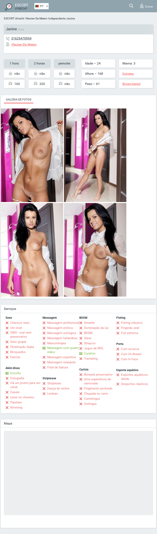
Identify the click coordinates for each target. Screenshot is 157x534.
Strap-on (89, 343)
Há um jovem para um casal (25, 385)
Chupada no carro (96, 393)
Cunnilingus (92, 399)
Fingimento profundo (98, 388)
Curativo (89, 353)
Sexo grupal (18, 342)
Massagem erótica (60, 328)
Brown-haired (131, 84)
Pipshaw (16, 402)
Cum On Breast (131, 354)
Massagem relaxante (61, 362)
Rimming (16, 407)
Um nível (16, 328)
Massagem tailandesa (62, 338)
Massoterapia (56, 343)
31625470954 (21, 38)
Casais (15, 392)
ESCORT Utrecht (14, 18)
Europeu (128, 74)
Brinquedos (18, 352)
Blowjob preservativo (98, 374)
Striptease (54, 383)
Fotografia (17, 378)
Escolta (15, 373)
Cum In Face (129, 359)
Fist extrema (129, 333)
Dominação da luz (96, 328)
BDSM (88, 333)
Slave (87, 338)
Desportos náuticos (134, 384)
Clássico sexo (20, 323)
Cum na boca (130, 349)
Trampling (91, 358)
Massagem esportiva (61, 357)
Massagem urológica (61, 333)
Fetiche (15, 357)
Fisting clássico (132, 323)
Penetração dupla (22, 347)
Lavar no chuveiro (22, 397)
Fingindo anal (130, 328)
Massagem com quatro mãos (63, 350)
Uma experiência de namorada (97, 381)
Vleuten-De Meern (36, 18)
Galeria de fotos (18, 99)
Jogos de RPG (93, 348)
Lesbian (52, 393)
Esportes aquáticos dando (134, 377)
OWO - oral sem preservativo (20, 335)
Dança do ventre (58, 388)
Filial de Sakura (57, 367)
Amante (89, 323)
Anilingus (90, 404)
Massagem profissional (63, 323)
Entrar (146, 6)
